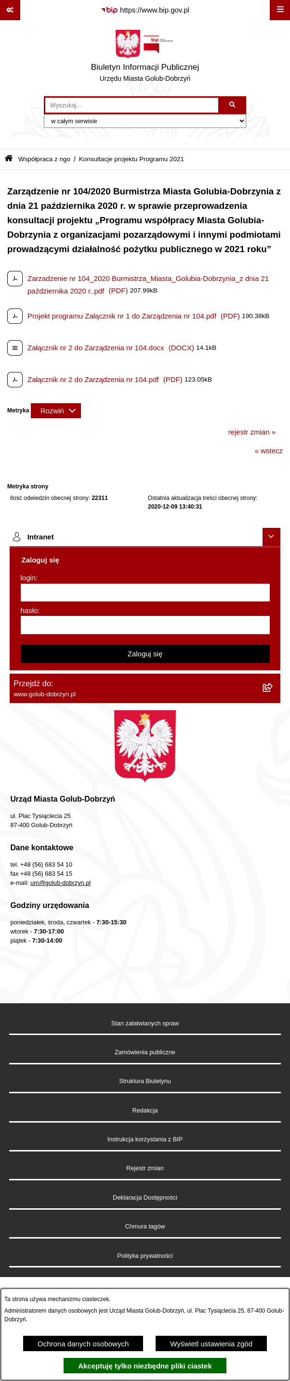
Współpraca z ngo (44, 159)
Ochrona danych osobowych (83, 1344)
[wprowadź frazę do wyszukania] (132, 105)
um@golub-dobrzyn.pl (60, 882)
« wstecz (269, 451)
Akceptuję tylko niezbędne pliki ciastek (145, 1366)
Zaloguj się (145, 654)
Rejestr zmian (145, 1168)
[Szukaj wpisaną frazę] (233, 105)
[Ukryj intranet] (272, 537)
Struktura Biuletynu (145, 1081)
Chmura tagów (145, 1226)
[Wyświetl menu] (280, 10)
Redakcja (145, 1110)
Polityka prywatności (145, 1255)
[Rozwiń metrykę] (56, 410)
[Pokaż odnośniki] (10, 10)
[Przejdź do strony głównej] (145, 58)
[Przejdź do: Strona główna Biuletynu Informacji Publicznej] (8, 159)
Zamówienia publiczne (145, 1052)
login (28, 578)
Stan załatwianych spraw (145, 1023)
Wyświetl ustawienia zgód (211, 1344)
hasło (29, 610)
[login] (145, 593)
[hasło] (145, 625)
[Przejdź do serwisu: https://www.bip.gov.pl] (145, 10)
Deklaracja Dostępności (145, 1197)
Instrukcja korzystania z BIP (145, 1139)
